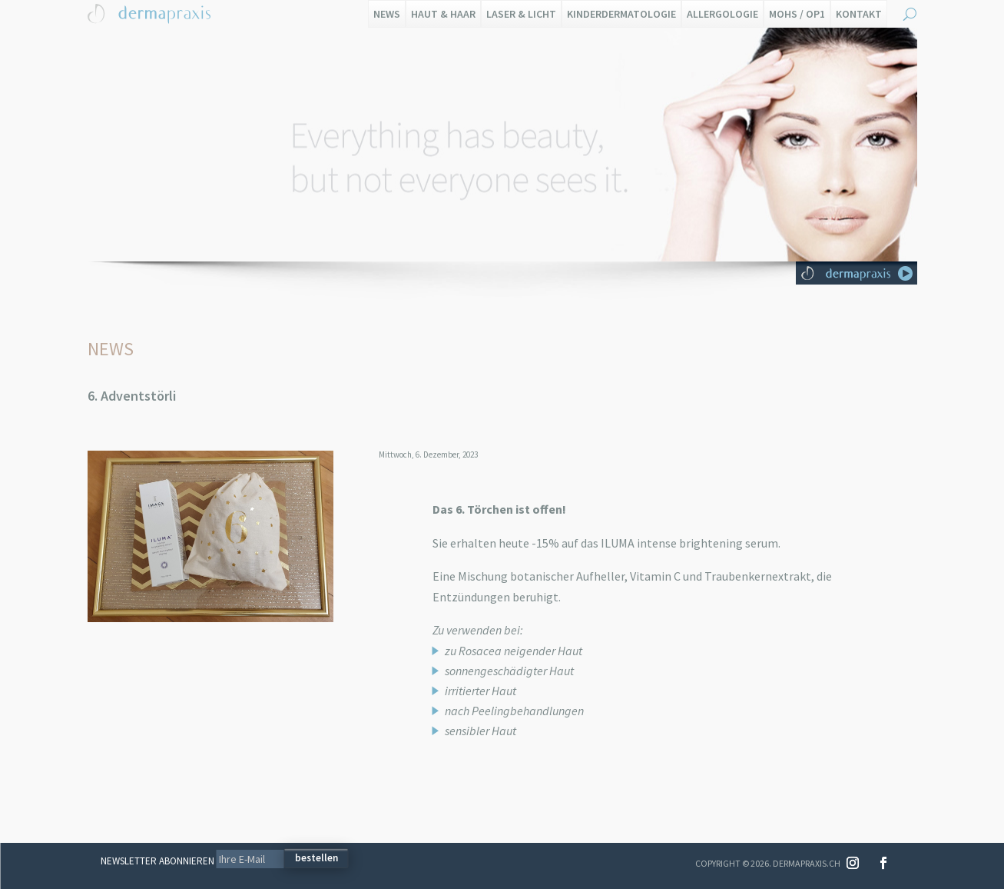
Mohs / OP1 (797, 14)
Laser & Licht (521, 14)
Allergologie (722, 14)
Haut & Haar (443, 14)
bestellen (316, 857)
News (386, 14)
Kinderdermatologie (621, 14)
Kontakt (859, 14)
